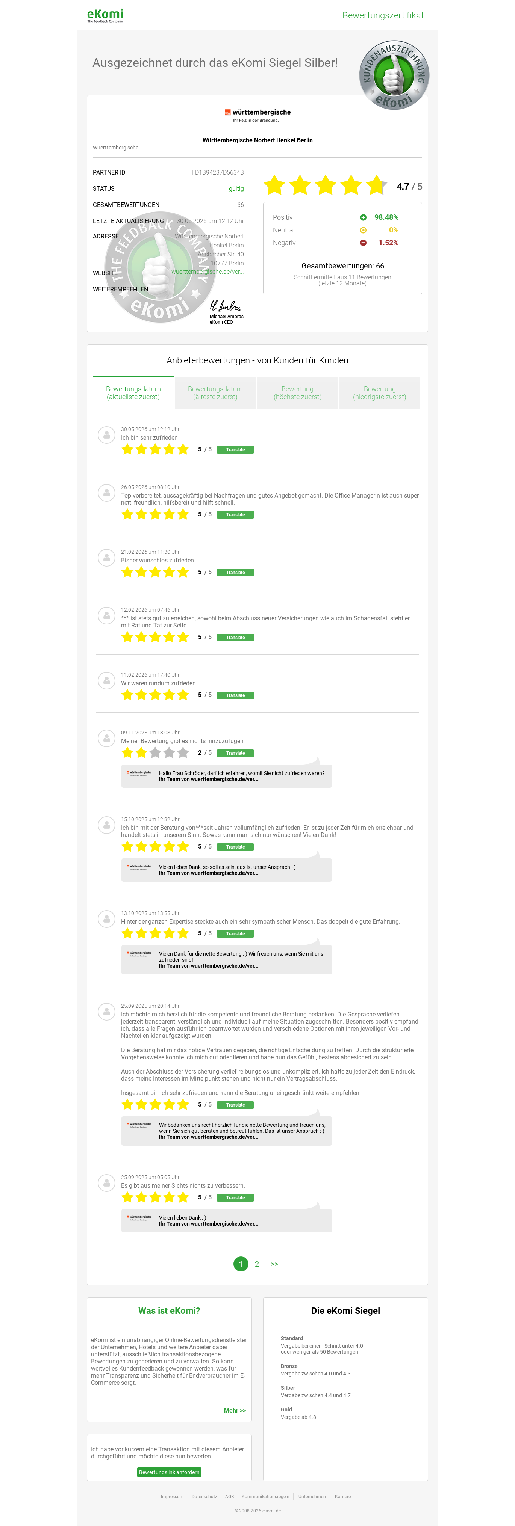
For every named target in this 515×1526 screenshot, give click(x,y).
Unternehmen (312, 1496)
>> (274, 1263)
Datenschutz (204, 1496)
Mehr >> (235, 1410)
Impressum (172, 1496)
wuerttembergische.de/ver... (207, 271)
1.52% (379, 242)
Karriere (343, 1496)
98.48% (379, 217)
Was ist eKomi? (169, 1311)
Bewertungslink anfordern (169, 1472)
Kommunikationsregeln (265, 1496)
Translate (235, 449)
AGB (229, 1496)
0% (379, 229)
